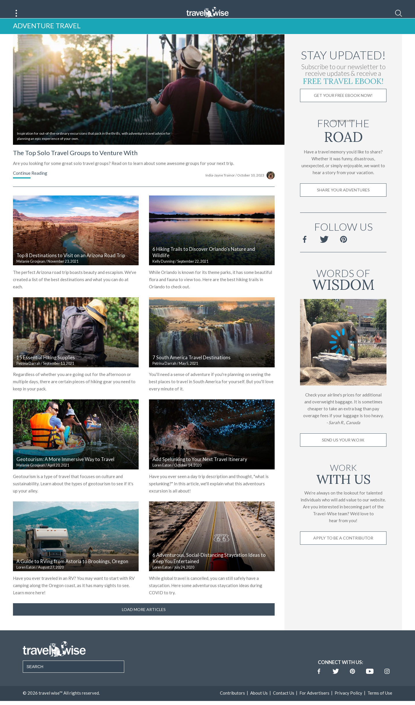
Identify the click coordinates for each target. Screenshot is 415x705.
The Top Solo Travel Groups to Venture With (75, 161)
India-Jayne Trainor (220, 183)
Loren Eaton (161, 474)
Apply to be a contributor (343, 546)
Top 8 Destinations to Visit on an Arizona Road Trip (70, 264)
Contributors (232, 701)
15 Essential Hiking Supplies (45, 366)
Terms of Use (379, 701)
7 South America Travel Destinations (191, 366)
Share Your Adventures (343, 198)
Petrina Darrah (28, 372)
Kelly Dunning (163, 270)
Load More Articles (144, 617)
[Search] (398, 13)
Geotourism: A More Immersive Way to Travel (65, 468)
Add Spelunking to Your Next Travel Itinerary (199, 468)
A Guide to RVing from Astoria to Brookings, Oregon (72, 570)
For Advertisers (314, 701)
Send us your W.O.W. (343, 448)
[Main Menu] (16, 13)
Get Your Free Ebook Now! (343, 103)
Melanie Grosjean (30, 270)
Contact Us (283, 701)
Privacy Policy (348, 701)
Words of (343, 287)
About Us (259, 701)
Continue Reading (30, 181)
